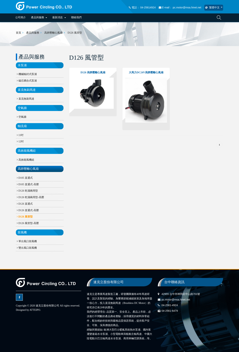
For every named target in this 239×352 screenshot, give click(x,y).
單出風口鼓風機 (27, 241)
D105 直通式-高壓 (28, 184)
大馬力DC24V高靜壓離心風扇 (146, 72)
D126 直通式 (25, 203)
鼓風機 (22, 232)
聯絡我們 (76, 17)
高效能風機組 (27, 150)
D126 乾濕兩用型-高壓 (30, 197)
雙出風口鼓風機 (27, 247)
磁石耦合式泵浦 (27, 80)
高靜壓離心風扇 (53, 32)
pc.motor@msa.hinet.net (176, 299)
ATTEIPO (35, 310)
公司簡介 (20, 17)
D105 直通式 (25, 177)
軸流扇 (22, 126)
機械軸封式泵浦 (27, 74)
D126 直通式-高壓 (28, 210)
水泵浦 (22, 65)
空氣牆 (22, 107)
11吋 (20, 135)
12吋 (20, 141)
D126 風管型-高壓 (28, 223)
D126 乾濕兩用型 (27, 190)
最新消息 (59, 17)
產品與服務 (39, 17)
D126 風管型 (75, 32)
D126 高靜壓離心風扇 (92, 72)
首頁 (18, 32)
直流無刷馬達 (27, 89)
